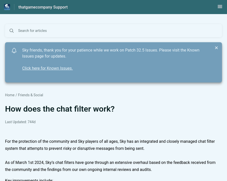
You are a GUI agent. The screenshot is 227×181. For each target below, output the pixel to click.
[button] (220, 8)
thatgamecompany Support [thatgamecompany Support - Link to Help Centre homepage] (43, 7)
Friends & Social (30, 95)
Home (10, 95)
